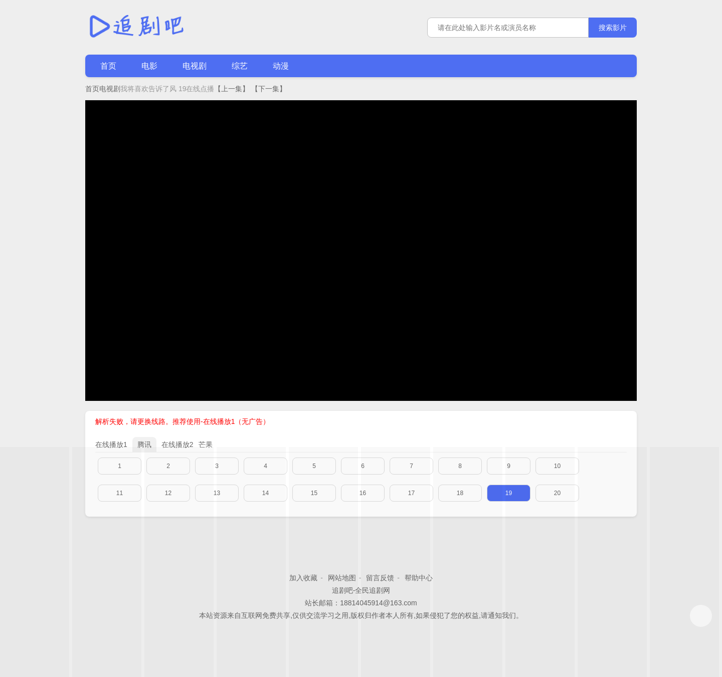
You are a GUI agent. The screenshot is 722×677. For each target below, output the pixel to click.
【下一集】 (268, 89)
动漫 (281, 66)
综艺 (240, 66)
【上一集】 (231, 89)
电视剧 (195, 66)
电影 (149, 66)
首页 (108, 66)
